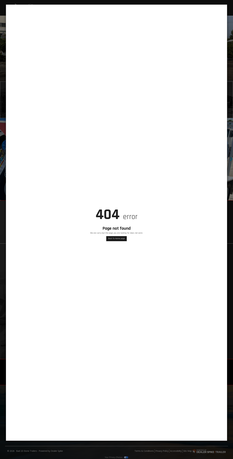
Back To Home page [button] (116, 238)
